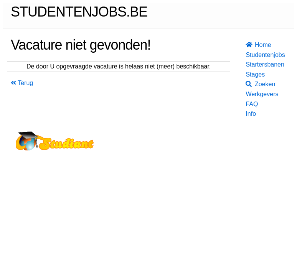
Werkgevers (248, 94)
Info (248, 113)
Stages (248, 74)
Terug (22, 83)
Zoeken (248, 84)
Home (248, 45)
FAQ (248, 104)
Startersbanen (248, 64)
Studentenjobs (248, 55)
